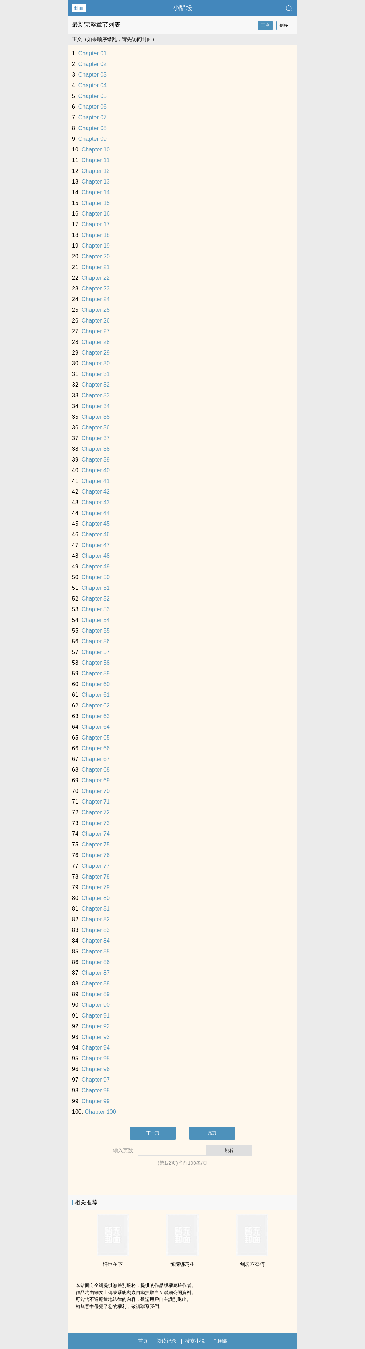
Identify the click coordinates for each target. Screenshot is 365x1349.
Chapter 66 (96, 748)
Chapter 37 (96, 438)
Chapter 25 (96, 310)
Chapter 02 (92, 64)
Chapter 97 (96, 1080)
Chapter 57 (96, 652)
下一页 (152, 1133)
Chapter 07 (92, 117)
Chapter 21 (96, 267)
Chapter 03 (92, 75)
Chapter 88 (96, 983)
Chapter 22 (96, 278)
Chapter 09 (92, 139)
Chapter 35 (96, 417)
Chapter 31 (96, 374)
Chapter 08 (92, 128)
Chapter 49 (96, 566)
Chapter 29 (96, 353)
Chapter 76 (96, 855)
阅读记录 (166, 1341)
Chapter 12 (96, 171)
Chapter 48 (96, 556)
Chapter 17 (96, 224)
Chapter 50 (96, 577)
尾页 (212, 1133)
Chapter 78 (96, 877)
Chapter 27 (96, 331)
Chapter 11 (96, 160)
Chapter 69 (96, 780)
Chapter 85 (96, 951)
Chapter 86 (96, 962)
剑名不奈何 (252, 1264)
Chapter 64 (96, 727)
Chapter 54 (96, 620)
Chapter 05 (92, 96)
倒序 (283, 25)
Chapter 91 (96, 1016)
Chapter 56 (96, 641)
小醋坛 (182, 7)
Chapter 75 (96, 844)
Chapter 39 (96, 460)
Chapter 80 (96, 898)
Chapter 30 (96, 363)
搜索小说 (195, 1341)
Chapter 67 (96, 759)
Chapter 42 (96, 492)
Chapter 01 (92, 53)
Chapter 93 (96, 1037)
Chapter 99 (96, 1101)
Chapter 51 (96, 588)
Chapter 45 (96, 524)
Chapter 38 (96, 449)
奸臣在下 (113, 1264)
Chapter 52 (96, 599)
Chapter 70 (96, 791)
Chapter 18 (96, 235)
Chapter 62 (96, 705)
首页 (143, 1341)
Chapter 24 (96, 299)
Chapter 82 (96, 919)
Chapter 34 (96, 406)
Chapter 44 (96, 513)
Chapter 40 (96, 470)
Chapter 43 (96, 502)
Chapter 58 (96, 663)
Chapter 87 (96, 973)
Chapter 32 (96, 385)
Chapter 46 (96, 534)
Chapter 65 (96, 738)
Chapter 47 (96, 545)
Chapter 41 (96, 481)
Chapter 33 (96, 395)
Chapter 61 (96, 695)
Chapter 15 (96, 203)
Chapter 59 (96, 673)
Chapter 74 (96, 834)
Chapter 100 (100, 1112)
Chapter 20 (96, 256)
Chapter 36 (96, 427)
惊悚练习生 (182, 1264)
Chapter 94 (96, 1048)
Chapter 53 (96, 609)
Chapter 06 (92, 107)
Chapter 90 (96, 1005)
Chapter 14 (96, 192)
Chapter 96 (96, 1069)
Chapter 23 (96, 288)
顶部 (220, 1341)
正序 (265, 25)
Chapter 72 (96, 812)
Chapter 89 (96, 994)
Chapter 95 (96, 1058)
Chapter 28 (96, 342)
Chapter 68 (96, 770)
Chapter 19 (96, 246)
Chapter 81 (96, 909)
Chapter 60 (96, 684)
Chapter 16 (96, 214)
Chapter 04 (92, 85)
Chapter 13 (96, 182)
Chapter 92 (96, 1026)
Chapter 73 (96, 823)
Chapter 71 (96, 802)
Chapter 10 (96, 149)
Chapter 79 (96, 887)
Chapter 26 (96, 321)
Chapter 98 (96, 1090)
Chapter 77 (96, 866)
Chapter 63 (96, 716)
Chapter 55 (96, 631)
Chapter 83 (96, 930)
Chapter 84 (96, 941)
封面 (78, 8)
